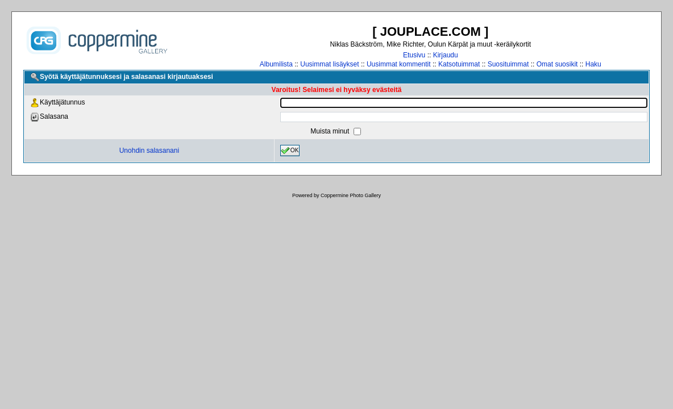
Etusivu (414, 55)
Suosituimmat (508, 64)
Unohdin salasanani (149, 151)
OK (290, 150)
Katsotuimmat (459, 64)
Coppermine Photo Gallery (351, 195)
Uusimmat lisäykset (329, 64)
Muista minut (330, 131)
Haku (593, 64)
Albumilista (276, 64)
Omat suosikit (557, 64)
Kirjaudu (445, 55)
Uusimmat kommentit (399, 64)
